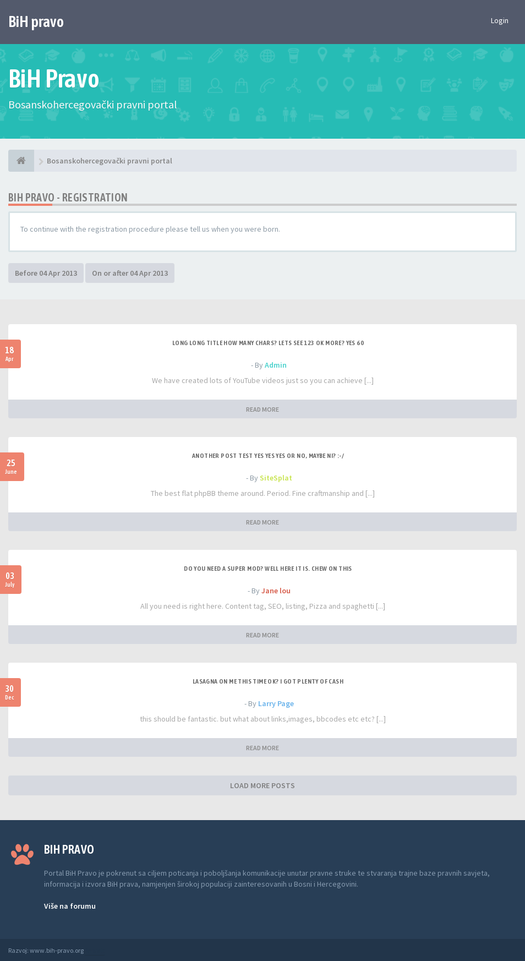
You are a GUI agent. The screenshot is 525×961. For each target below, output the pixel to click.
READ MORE (262, 409)
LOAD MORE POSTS (262, 785)
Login (499, 20)
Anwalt (95, 950)
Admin (276, 365)
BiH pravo (36, 21)
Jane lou (276, 591)
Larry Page (276, 703)
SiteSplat (276, 478)
